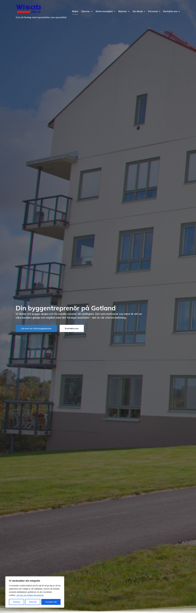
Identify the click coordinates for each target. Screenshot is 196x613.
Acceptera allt (51, 602)
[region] (34, 592)
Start (75, 11)
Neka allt (32, 602)
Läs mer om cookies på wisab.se (30, 595)
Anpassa (16, 602)
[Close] (62, 577)
